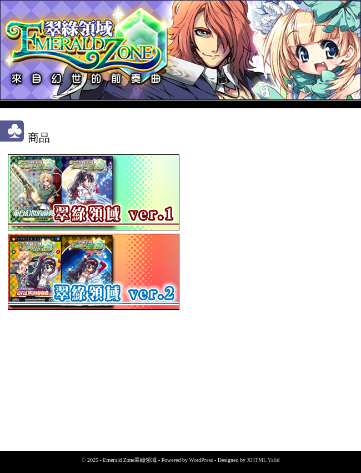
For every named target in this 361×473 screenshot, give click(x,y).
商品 (39, 138)
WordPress (201, 460)
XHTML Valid (263, 460)
